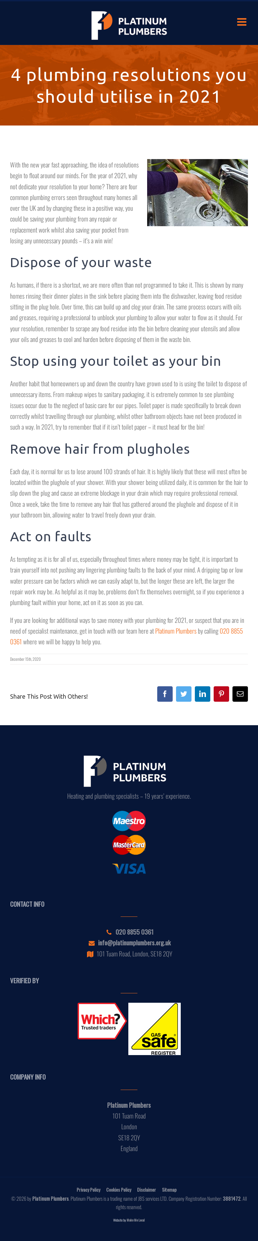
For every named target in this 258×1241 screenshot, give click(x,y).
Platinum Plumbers (176, 630)
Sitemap (169, 1189)
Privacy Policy (88, 1189)
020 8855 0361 (129, 931)
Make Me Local (136, 1220)
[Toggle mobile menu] (242, 21)
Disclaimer (146, 1189)
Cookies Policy (118, 1189)
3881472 (232, 1198)
